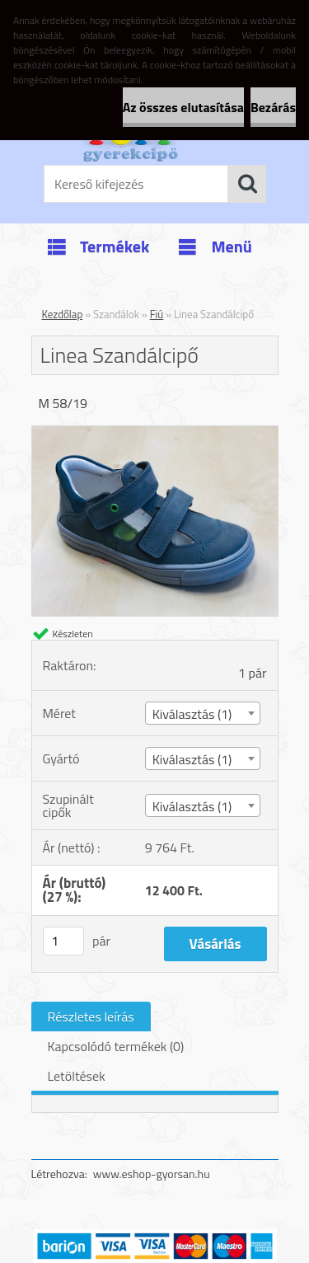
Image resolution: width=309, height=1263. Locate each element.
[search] (247, 184)
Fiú (157, 314)
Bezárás (273, 107)
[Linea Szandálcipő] (155, 433)
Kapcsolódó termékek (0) (116, 1046)
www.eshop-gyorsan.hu (151, 1173)
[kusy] (63, 941)
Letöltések (76, 1076)
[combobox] (202, 713)
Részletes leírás (91, 1016)
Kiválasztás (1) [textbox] (192, 714)
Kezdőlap (62, 314)
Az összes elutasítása (183, 107)
